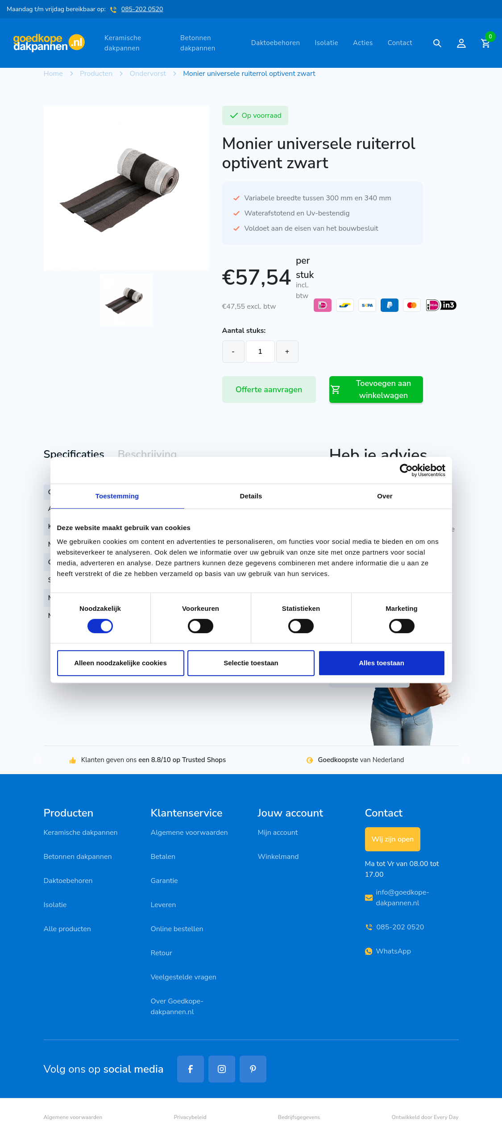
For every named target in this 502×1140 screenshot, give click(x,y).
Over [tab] (385, 496)
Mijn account (278, 832)
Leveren (163, 905)
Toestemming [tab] (117, 496)
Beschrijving (147, 454)
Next (465, 760)
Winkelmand (278, 857)
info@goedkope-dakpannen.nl (397, 897)
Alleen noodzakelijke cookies (120, 663)
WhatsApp (388, 951)
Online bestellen (177, 929)
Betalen (163, 857)
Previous (37, 760)
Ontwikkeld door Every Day (424, 1117)
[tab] (74, 455)
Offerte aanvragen (269, 389)
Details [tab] (251, 496)
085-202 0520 (142, 9)
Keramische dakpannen (122, 43)
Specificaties (74, 454)
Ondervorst (148, 74)
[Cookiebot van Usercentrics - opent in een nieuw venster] (406, 470)
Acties (363, 42)
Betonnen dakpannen (198, 43)
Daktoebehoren (275, 42)
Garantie (164, 881)
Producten (96, 74)
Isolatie (326, 42)
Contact (400, 42)
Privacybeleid (190, 1117)
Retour (161, 953)
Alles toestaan (381, 663)
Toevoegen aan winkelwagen (370, 389)
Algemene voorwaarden (189, 832)
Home (53, 74)
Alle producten (67, 929)
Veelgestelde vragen (183, 977)
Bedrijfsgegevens (299, 1117)
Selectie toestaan (251, 663)
